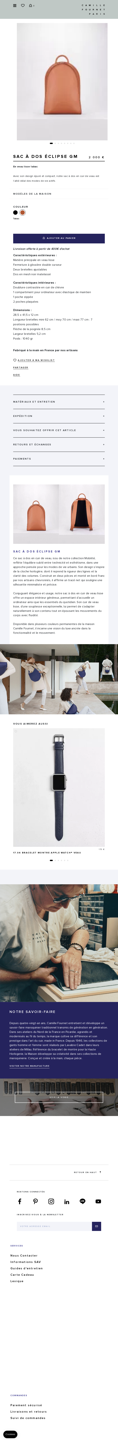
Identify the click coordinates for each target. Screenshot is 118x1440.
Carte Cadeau (22, 1274)
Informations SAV (25, 1262)
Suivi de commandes (28, 1418)
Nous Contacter (24, 1255)
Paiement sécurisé (26, 1405)
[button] (51, 143)
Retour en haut (87, 1172)
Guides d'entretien (26, 1268)
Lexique (17, 1281)
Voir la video (59, 1097)
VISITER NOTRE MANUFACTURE (29, 1066)
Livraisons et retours (28, 1411)
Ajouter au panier (59, 238)
